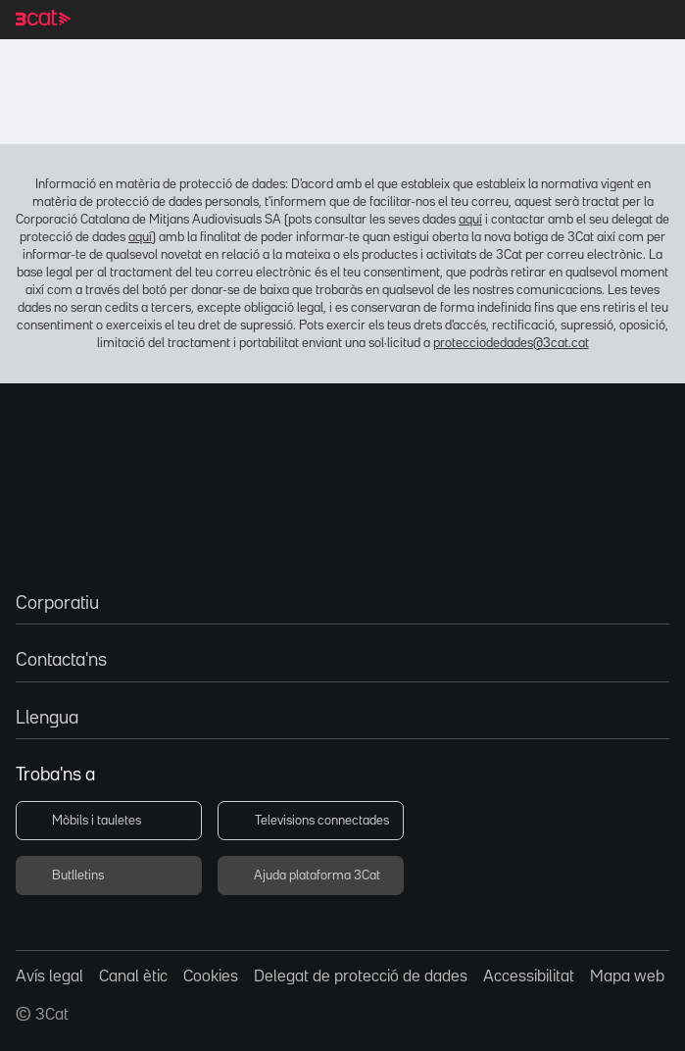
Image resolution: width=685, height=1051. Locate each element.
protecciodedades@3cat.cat (342, 340)
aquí (335, 217)
